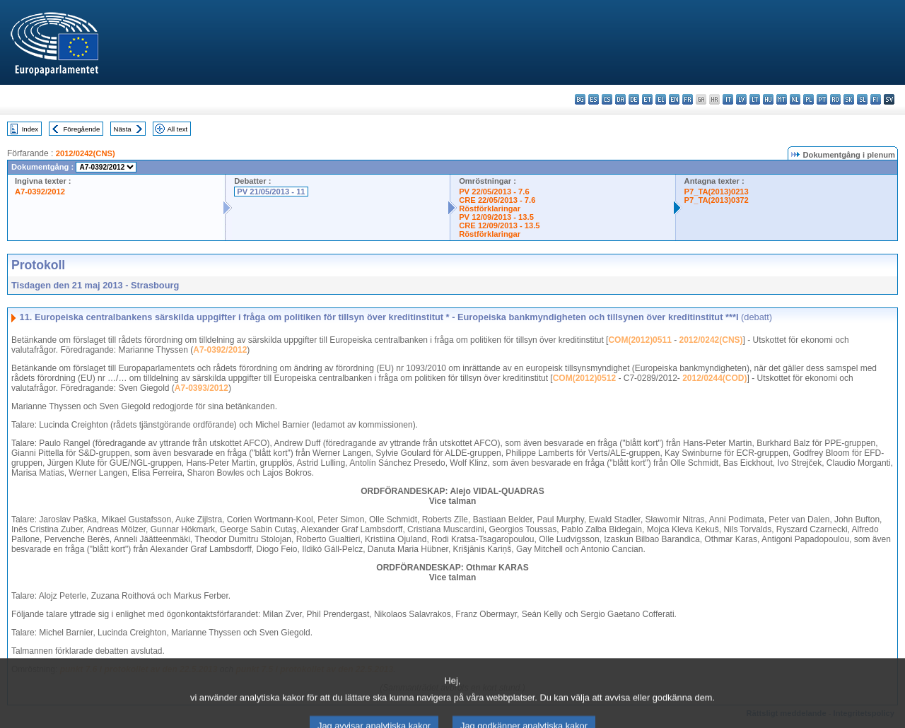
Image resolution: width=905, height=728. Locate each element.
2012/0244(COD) (714, 378)
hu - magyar (768, 99)
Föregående (82, 129)
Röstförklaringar (489, 208)
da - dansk (620, 99)
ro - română (835, 99)
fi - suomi (875, 99)
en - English (674, 99)
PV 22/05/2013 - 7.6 (494, 191)
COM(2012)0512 (584, 378)
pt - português (822, 99)
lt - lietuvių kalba (754, 99)
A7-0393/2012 (201, 388)
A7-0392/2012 (40, 191)
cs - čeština (607, 99)
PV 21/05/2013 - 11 (271, 191)
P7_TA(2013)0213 (716, 191)
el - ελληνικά (660, 99)
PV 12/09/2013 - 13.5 (496, 217)
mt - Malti (781, 99)
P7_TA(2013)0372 (716, 200)
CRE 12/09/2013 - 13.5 (499, 225)
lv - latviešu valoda (741, 99)
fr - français (687, 99)
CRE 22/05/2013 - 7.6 (497, 200)
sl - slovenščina (862, 99)
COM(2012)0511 (639, 340)
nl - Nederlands (795, 99)
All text (177, 129)
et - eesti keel (647, 99)
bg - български (580, 99)
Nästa (123, 129)
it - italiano (728, 99)
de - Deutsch (634, 99)
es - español (593, 99)
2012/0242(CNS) (85, 153)
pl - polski (808, 99)
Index (30, 129)
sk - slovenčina (848, 99)
